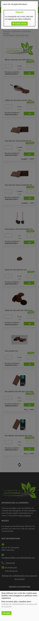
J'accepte (6, 613)
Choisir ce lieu (19, 24)
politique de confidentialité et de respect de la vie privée (19, 605)
